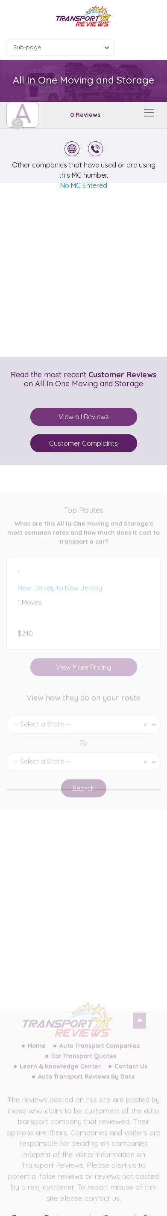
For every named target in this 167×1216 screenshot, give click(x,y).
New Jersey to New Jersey (60, 595)
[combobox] (60, 47)
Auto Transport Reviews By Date (86, 1084)
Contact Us (130, 1073)
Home (37, 1053)
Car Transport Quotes (83, 1063)
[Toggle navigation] (149, 113)
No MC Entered (83, 185)
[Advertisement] (83, 270)
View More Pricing (83, 674)
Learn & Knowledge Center (60, 1073)
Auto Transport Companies (99, 1053)
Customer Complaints (83, 443)
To (83, 750)
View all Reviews (84, 416)
